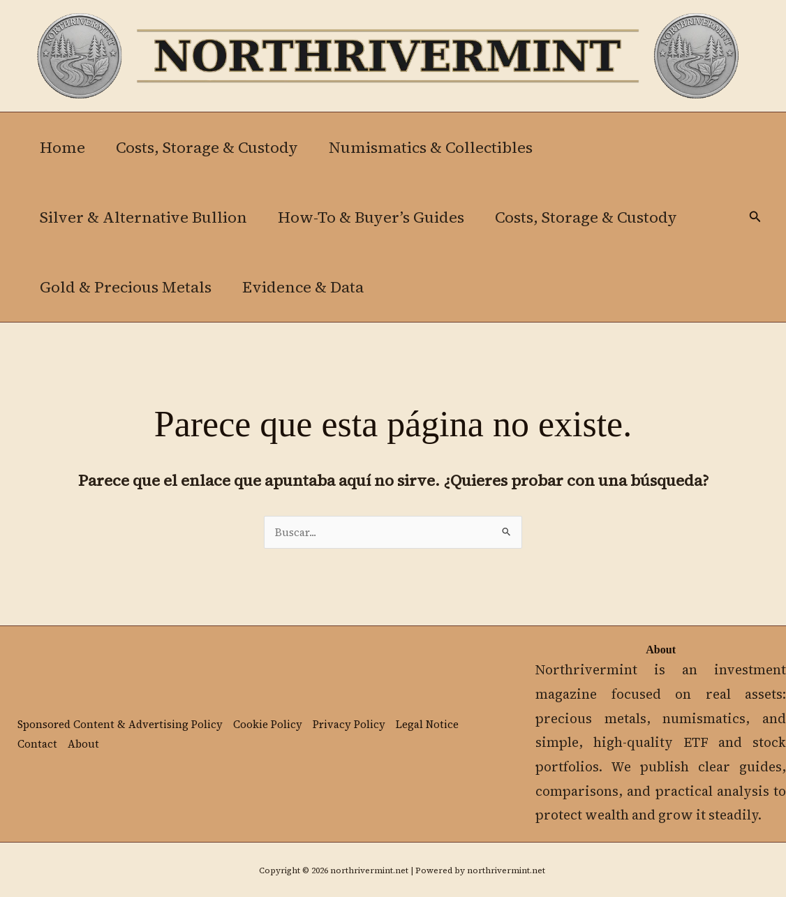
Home (62, 147)
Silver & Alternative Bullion (143, 217)
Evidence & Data (303, 286)
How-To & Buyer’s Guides (371, 217)
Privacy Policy (349, 724)
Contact (37, 743)
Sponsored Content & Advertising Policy (120, 724)
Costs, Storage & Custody (207, 147)
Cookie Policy (267, 724)
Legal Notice (427, 724)
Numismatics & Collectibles (431, 147)
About (83, 743)
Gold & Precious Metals (126, 286)
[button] (755, 217)
